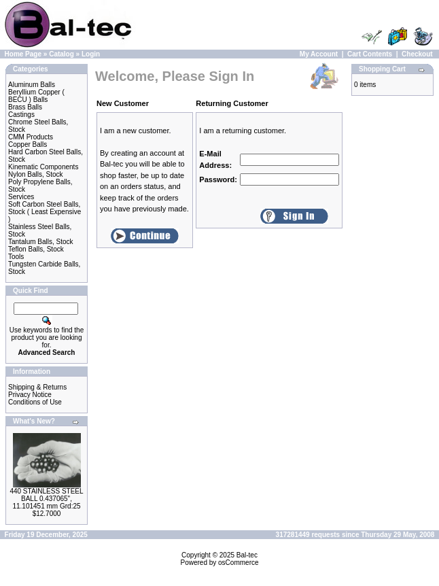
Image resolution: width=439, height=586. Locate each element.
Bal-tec (247, 555)
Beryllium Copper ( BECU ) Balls (36, 95)
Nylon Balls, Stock (35, 174)
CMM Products (30, 137)
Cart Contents (369, 54)
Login (91, 54)
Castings (21, 114)
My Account (319, 54)
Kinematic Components (43, 167)
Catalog (61, 54)
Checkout (417, 54)
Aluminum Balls (31, 84)
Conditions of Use (35, 402)
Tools (16, 256)
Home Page (23, 54)
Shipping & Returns (37, 387)
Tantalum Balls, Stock (40, 241)
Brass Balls (25, 107)
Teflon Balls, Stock (36, 249)
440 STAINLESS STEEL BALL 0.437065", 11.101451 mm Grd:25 (46, 498)
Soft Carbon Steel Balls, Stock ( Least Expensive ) (44, 212)
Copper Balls (27, 144)
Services (21, 197)
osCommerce (238, 562)
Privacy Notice (30, 394)
